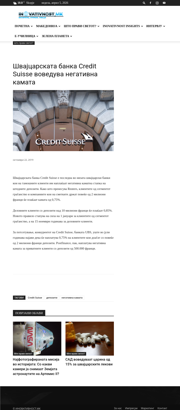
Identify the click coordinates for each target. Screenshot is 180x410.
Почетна (24, 26)
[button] (144, 2)
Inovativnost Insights (123, 26)
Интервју (155, 26)
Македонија (48, 26)
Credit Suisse (35, 297)
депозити (51, 297)
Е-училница (27, 36)
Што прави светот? (81, 26)
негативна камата (72, 297)
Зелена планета (57, 36)
